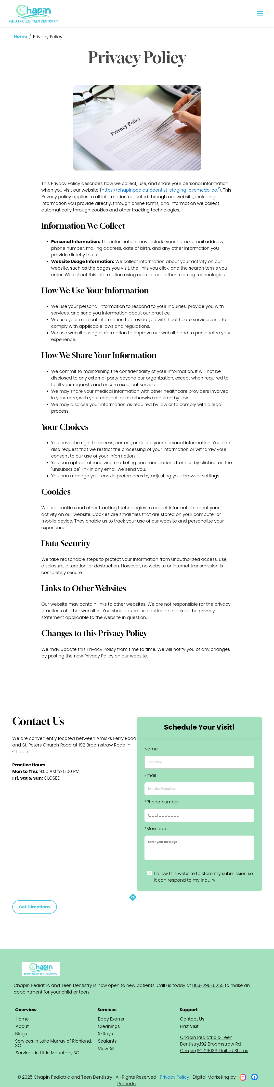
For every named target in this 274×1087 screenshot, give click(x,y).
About (22, 1026)
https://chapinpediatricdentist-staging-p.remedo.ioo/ (160, 190)
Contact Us (192, 1019)
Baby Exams (111, 1019)
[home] (34, 13)
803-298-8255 (208, 985)
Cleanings (109, 1026)
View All (106, 1049)
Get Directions (35, 907)
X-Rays (105, 1034)
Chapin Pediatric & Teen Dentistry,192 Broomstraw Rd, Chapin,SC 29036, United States (214, 1044)
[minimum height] (199, 848)
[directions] (133, 900)
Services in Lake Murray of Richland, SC (53, 1043)
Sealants (107, 1041)
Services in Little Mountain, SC (47, 1053)
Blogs (21, 1034)
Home (20, 36)
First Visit (189, 1026)
